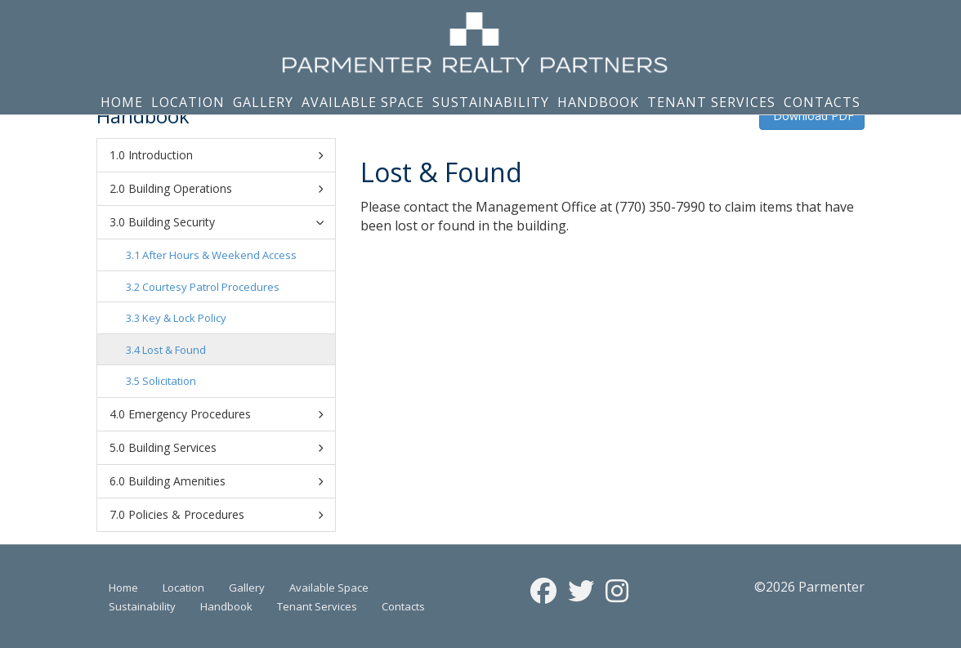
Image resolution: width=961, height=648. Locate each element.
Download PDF (812, 115)
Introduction (225, 155)
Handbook (598, 102)
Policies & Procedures (225, 515)
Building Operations (225, 189)
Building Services (225, 448)
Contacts (822, 102)
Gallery (263, 102)
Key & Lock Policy (184, 318)
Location (188, 102)
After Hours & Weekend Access (219, 255)
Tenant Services (711, 102)
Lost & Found (174, 349)
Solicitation (169, 380)
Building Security (228, 222)
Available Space (363, 102)
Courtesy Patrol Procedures (210, 286)
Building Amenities (225, 481)
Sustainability (490, 102)
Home (122, 102)
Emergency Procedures (225, 414)
